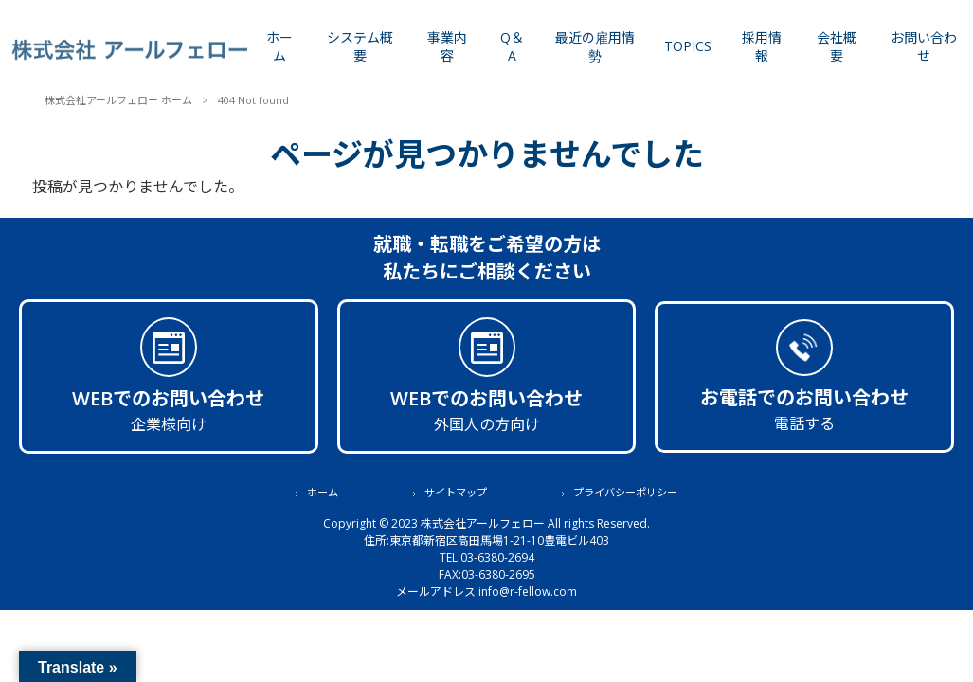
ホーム (322, 492)
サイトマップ (455, 492)
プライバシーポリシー (625, 492)
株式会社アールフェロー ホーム (118, 100)
